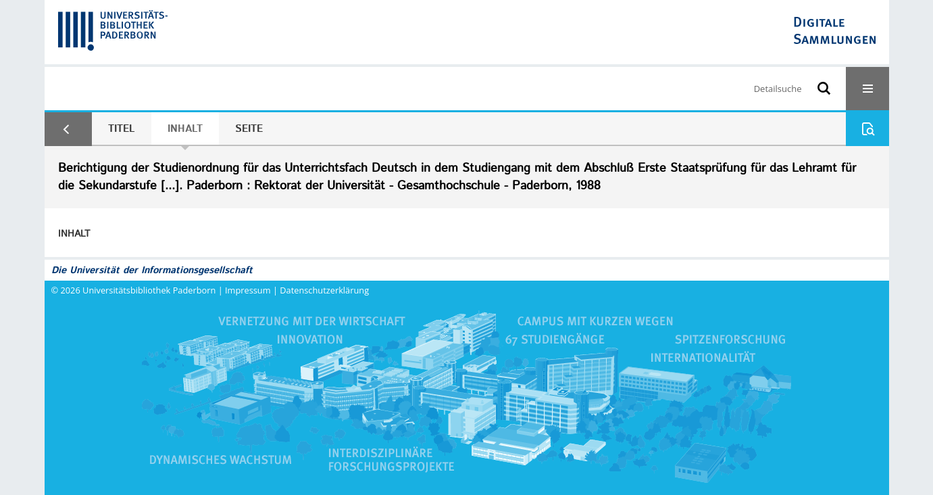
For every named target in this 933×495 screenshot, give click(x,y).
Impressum (248, 290)
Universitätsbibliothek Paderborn (149, 290)
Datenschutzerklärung (324, 290)
